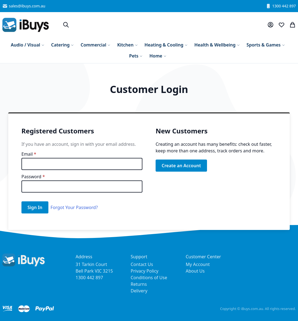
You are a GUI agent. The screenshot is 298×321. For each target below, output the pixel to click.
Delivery (139, 291)
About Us (195, 271)
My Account (198, 264)
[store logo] (25, 25)
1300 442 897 (281, 6)
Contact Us (142, 264)
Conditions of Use (149, 278)
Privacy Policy (144, 271)
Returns (139, 284)
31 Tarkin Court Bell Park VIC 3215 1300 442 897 (94, 271)
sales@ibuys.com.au (23, 6)
